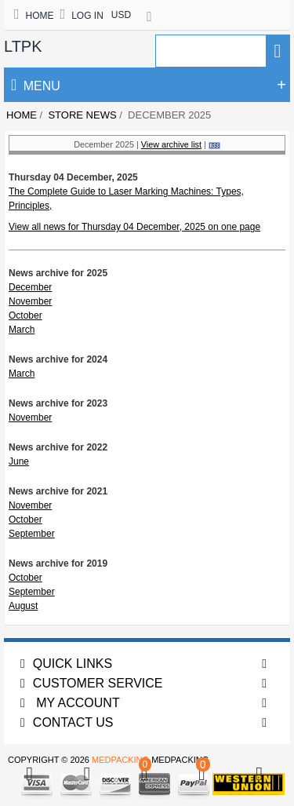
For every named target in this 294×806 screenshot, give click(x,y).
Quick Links (66, 663)
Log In (81, 15)
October (25, 315)
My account (70, 702)
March (21, 329)
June (19, 461)
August (23, 605)
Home (34, 15)
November (30, 301)
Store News (82, 115)
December (30, 287)
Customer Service (91, 683)
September (32, 533)
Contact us (66, 722)
